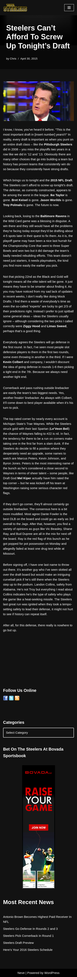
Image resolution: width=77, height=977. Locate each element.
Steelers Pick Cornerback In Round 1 (28, 935)
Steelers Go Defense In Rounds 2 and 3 (30, 928)
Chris (13, 58)
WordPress (52, 973)
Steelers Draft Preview (18, 942)
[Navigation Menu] (69, 7)
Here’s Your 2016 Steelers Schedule (28, 949)
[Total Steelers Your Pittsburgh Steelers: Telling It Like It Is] (15, 7)
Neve (21, 973)
